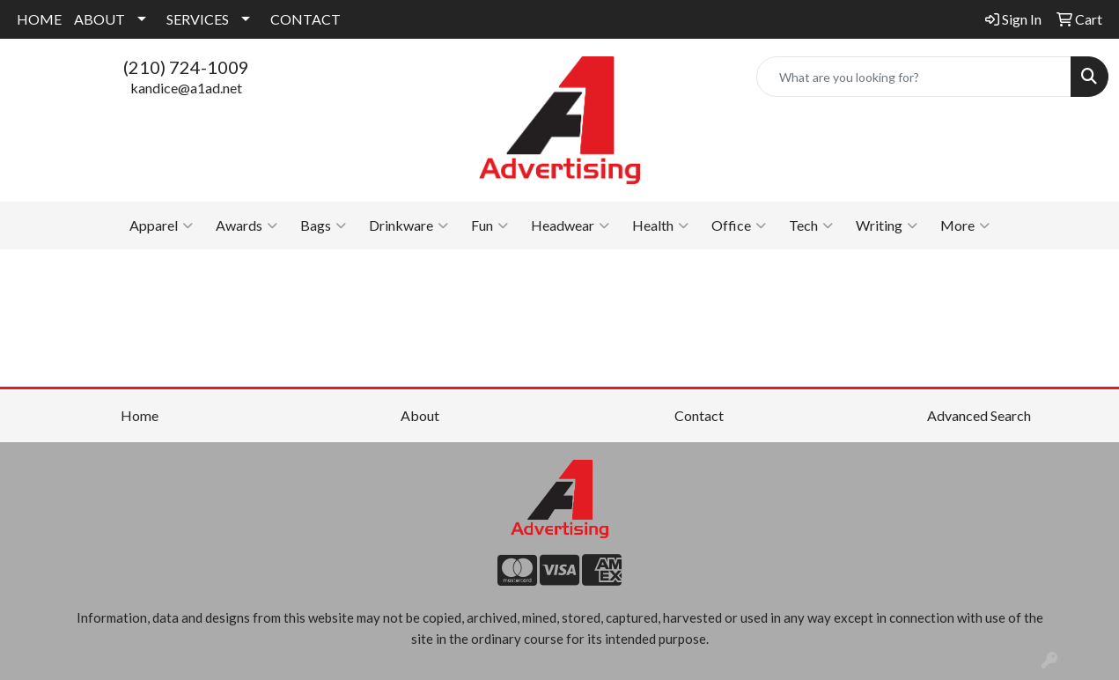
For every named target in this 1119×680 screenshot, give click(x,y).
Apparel (161, 225)
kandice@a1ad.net (186, 87)
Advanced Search (979, 415)
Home (139, 415)
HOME (39, 19)
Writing (886, 225)
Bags (323, 225)
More (965, 225)
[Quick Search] (913, 76)
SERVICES (197, 19)
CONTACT (305, 19)
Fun (489, 225)
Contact (699, 415)
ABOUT (99, 19)
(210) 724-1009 (186, 67)
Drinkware (408, 225)
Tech (811, 225)
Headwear (570, 225)
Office (738, 225)
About (420, 415)
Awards (246, 225)
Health (660, 225)
